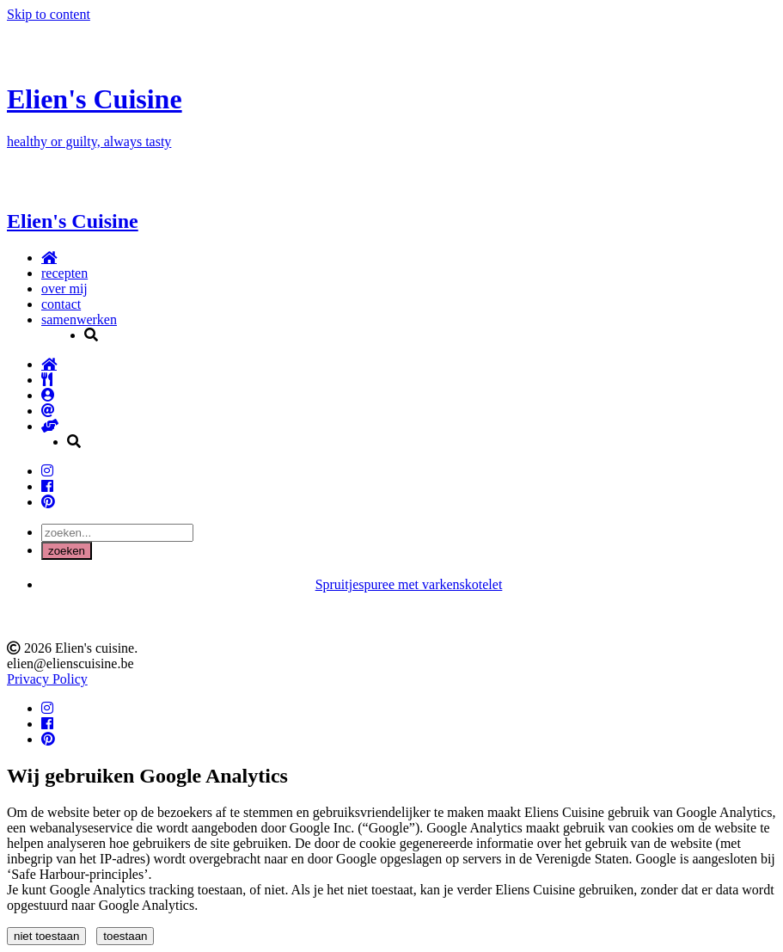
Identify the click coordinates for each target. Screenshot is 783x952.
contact (61, 304)
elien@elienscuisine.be (70, 663)
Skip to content (48, 14)
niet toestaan (46, 936)
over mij (64, 288)
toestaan (125, 936)
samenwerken (79, 319)
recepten (64, 273)
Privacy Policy (47, 679)
